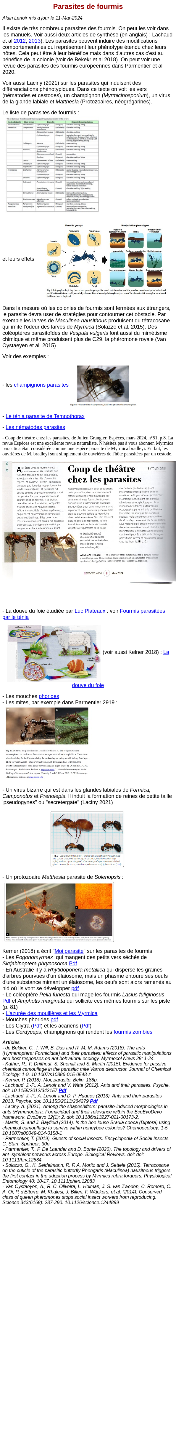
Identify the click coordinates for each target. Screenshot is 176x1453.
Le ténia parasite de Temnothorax (45, 416)
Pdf (73, 963)
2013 (35, 41)
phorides (49, 696)
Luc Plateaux (90, 611)
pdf (75, 988)
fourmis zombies (133, 1032)
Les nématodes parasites (35, 427)
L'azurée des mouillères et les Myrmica (52, 1013)
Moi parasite (68, 951)
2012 (20, 41)
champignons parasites (41, 385)
